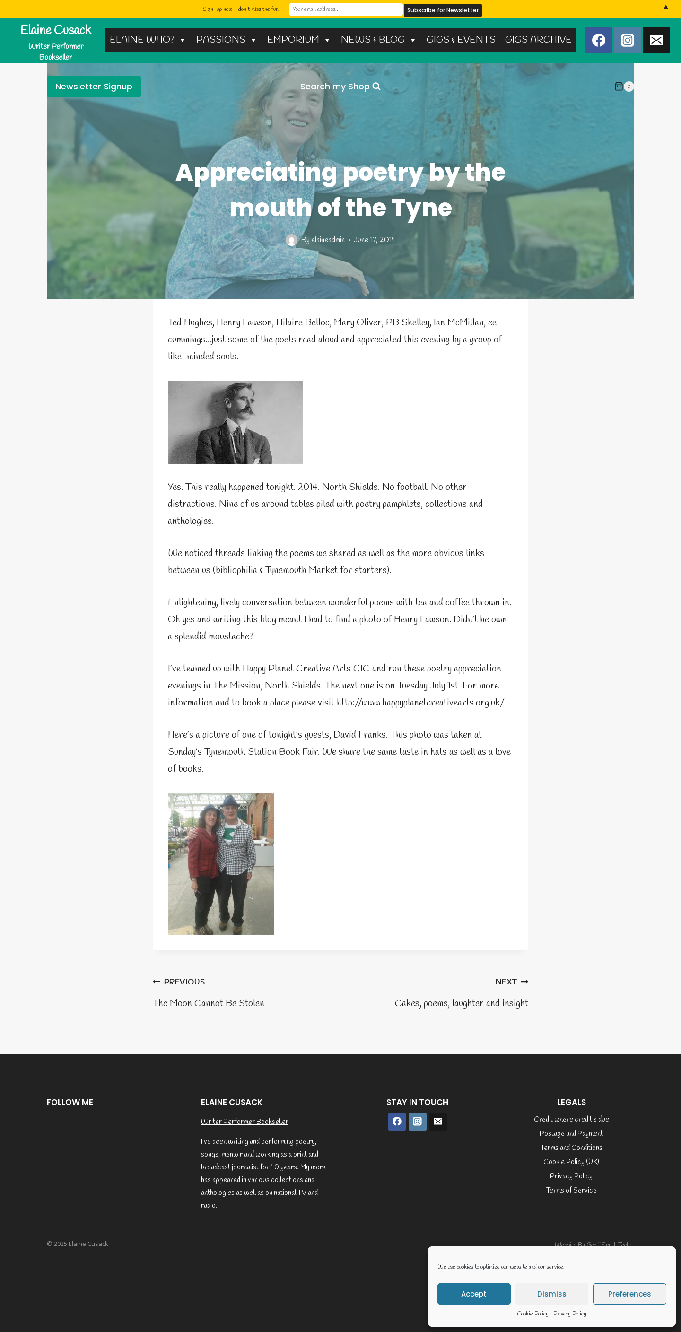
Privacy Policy (569, 1314)
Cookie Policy (533, 1314)
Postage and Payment (571, 1134)
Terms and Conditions (571, 1148)
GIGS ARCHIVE (538, 40)
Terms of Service (571, 1190)
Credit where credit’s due (571, 1119)
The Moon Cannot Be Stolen (242, 992)
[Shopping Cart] (624, 86)
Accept (474, 1294)
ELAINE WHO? (148, 40)
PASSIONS (227, 40)
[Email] (656, 40)
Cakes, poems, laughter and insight (439, 992)
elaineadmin (328, 240)
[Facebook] (598, 40)
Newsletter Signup (93, 86)
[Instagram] (627, 40)
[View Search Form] (340, 87)
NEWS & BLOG (379, 40)
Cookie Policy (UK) (571, 1162)
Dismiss (552, 1294)
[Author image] (291, 240)
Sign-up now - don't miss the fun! (241, 9)
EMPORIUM (299, 40)
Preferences (629, 1294)
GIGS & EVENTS (461, 40)
